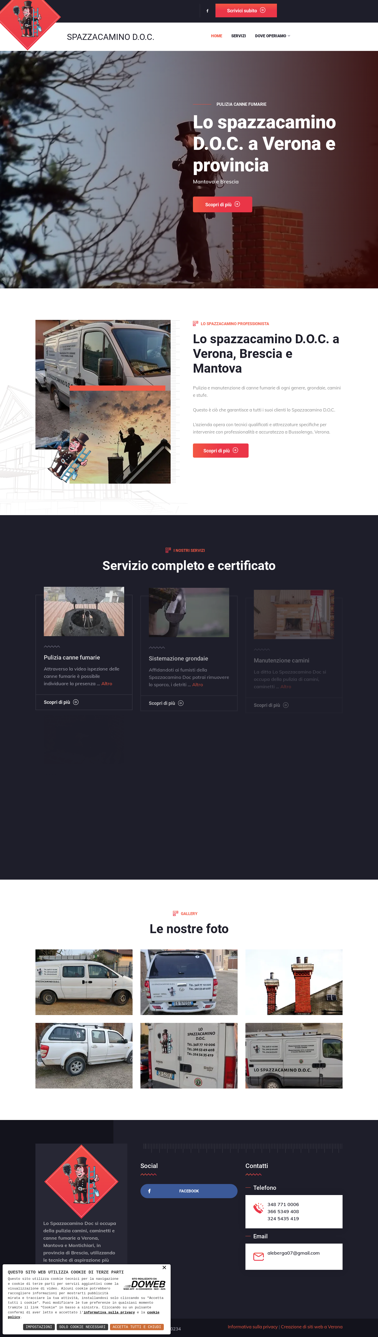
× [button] (164, 1268)
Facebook (173, 1191)
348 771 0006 (283, 1204)
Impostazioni (39, 1326)
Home (216, 36)
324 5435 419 (283, 1219)
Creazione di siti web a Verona (312, 1326)
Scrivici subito (246, 10)
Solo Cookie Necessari (82, 1326)
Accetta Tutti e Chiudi (137, 1326)
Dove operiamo (270, 36)
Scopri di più (222, 213)
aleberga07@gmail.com (293, 1253)
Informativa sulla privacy (253, 1326)
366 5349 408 (283, 1211)
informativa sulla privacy (109, 1312)
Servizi (238, 36)
